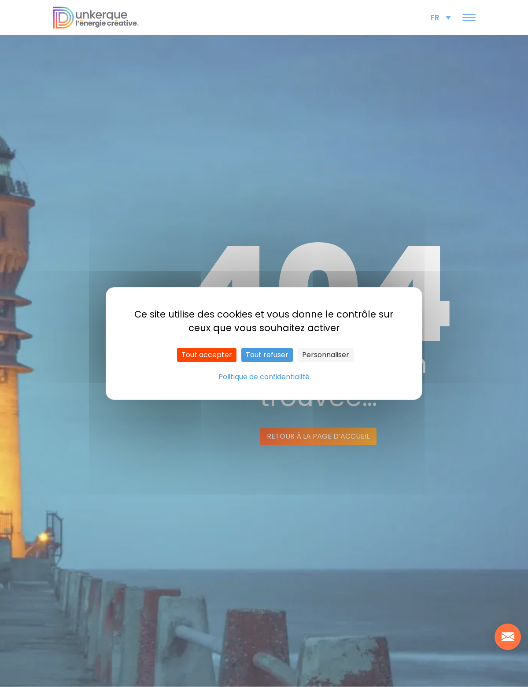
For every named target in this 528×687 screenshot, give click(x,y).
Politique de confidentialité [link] (264, 377)
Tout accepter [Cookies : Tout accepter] (206, 355)
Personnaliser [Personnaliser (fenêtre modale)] (325, 355)
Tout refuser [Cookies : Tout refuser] (267, 355)
